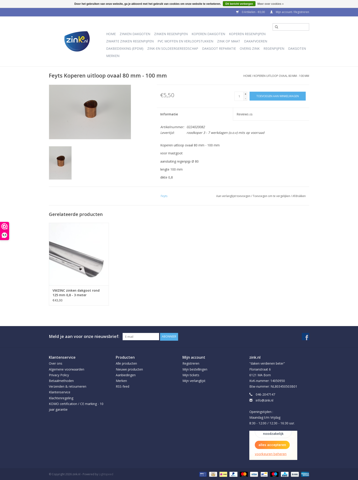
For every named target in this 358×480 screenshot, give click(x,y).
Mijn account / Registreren (289, 12)
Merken (112, 56)
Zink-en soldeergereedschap (172, 48)
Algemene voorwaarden (66, 369)
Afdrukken (299, 196)
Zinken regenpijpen (171, 34)
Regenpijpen (273, 48)
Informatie (169, 114)
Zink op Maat (228, 41)
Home (111, 34)
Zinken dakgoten (135, 34)
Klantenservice (59, 392)
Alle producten (126, 363)
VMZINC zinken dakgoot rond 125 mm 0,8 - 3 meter (76, 292)
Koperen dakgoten (208, 34)
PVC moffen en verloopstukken (185, 41)
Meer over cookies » (270, 3)
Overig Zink (250, 48)
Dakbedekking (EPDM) (124, 48)
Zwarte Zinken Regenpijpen (130, 41)
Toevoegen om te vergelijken (272, 196)
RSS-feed (122, 386)
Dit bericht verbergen (239, 3)
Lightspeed (106, 474)
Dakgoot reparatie (219, 48)
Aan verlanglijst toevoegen (233, 196)
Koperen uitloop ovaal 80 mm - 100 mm (281, 76)
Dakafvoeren (255, 41)
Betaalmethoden (61, 380)
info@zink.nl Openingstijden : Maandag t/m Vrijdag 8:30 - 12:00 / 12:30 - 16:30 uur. (272, 411)
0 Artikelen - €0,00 (251, 12)
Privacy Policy (59, 375)
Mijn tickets (190, 375)
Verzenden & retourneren (67, 386)
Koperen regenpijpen (247, 34)
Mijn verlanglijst (193, 380)
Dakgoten (297, 48)
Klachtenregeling (61, 398)
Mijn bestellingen (194, 369)
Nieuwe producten (129, 369)
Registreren (190, 363)
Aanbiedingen (126, 375)
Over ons (55, 363)
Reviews (244, 114)
